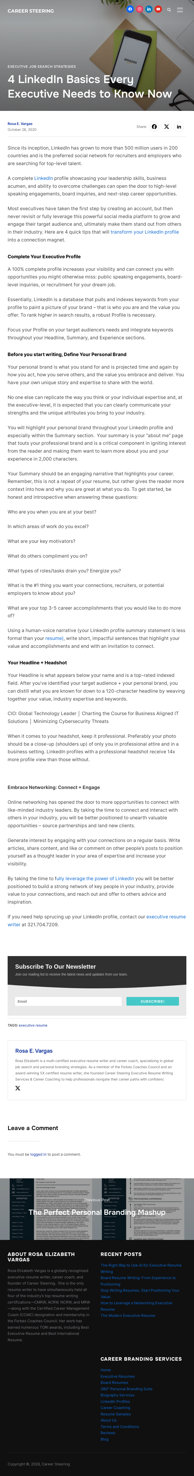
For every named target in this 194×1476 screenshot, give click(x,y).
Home (106, 1370)
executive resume (33, 1025)
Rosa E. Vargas (20, 123)
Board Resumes (114, 1382)
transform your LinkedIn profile (145, 232)
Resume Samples (116, 1414)
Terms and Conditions (120, 1426)
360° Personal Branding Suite (127, 1389)
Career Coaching (115, 1407)
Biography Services (118, 1395)
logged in (38, 1154)
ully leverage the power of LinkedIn (95, 878)
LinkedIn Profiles (115, 1401)
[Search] (169, 9)
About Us (109, 1420)
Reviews (108, 1432)
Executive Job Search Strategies (42, 66)
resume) (54, 638)
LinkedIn (43, 178)
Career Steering (31, 11)
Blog (104, 1439)
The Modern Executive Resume (128, 1315)
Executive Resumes (118, 1376)
